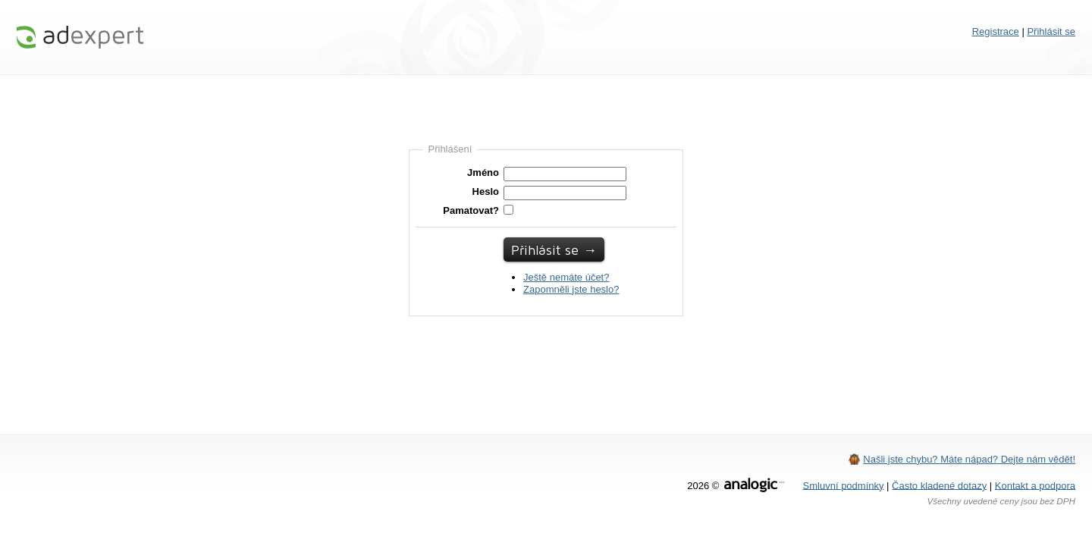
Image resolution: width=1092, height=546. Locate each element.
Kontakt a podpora (1035, 485)
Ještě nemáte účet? (566, 277)
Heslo (485, 191)
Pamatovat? (471, 210)
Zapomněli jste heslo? (571, 289)
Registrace (995, 31)
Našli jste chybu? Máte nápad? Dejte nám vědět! (969, 459)
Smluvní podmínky (843, 485)
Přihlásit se (1051, 31)
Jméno (483, 172)
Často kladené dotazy (939, 485)
